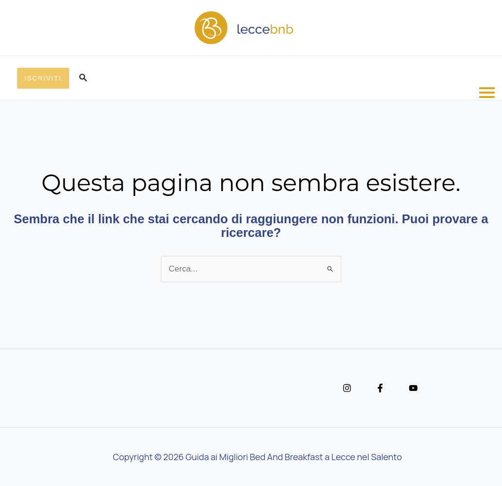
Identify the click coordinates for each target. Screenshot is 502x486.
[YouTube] (413, 388)
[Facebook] (380, 388)
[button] (43, 78)
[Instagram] (347, 388)
